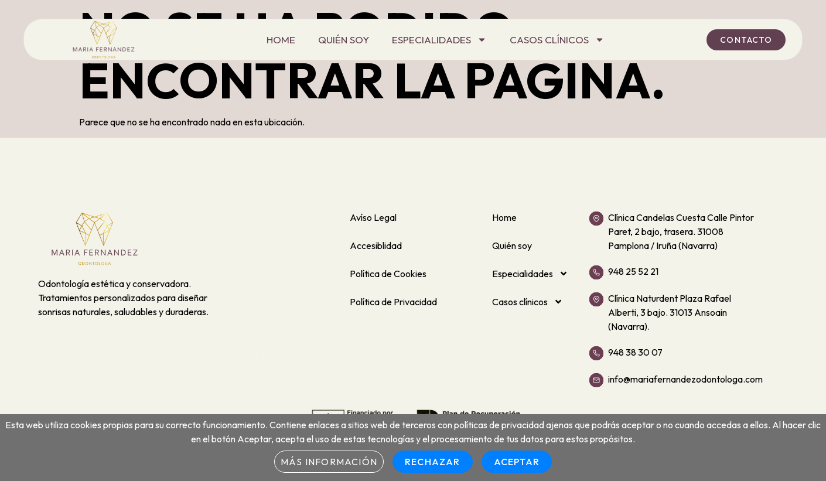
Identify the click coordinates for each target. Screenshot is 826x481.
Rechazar (432, 462)
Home (281, 39)
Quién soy (343, 39)
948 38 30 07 (635, 352)
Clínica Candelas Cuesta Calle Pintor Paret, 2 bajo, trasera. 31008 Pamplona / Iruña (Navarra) (681, 231)
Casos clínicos (557, 39)
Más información (329, 462)
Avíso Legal (373, 217)
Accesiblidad (376, 245)
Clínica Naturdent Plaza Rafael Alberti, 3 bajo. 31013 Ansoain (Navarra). (669, 312)
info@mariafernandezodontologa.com (685, 379)
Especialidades (439, 39)
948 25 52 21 (633, 271)
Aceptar (517, 462)
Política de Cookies (388, 273)
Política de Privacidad (393, 302)
